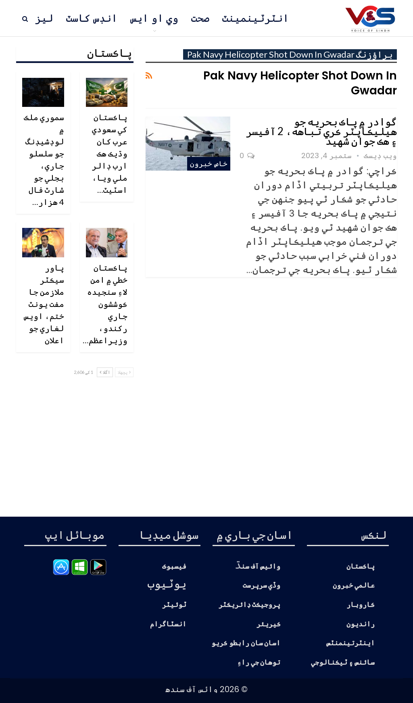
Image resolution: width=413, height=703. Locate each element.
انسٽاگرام (168, 624)
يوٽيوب (167, 583)
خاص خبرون (208, 164)
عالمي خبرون (354, 585)
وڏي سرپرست (262, 585)
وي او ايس (154, 18)
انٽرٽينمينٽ (255, 18)
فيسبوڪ (174, 566)
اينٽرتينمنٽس (350, 643)
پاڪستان (360, 566)
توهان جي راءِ (259, 662)
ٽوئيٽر (174, 605)
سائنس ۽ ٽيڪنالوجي (343, 662)
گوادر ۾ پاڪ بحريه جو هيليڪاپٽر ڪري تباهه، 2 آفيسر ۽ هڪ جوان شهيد (321, 131)
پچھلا (124, 372)
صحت (200, 18)
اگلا (105, 372)
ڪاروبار (360, 605)
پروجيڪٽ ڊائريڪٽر (250, 605)
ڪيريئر (269, 624)
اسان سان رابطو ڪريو (246, 643)
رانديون (360, 624)
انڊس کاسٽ (91, 18)
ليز (44, 18)
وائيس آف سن (261, 566)
